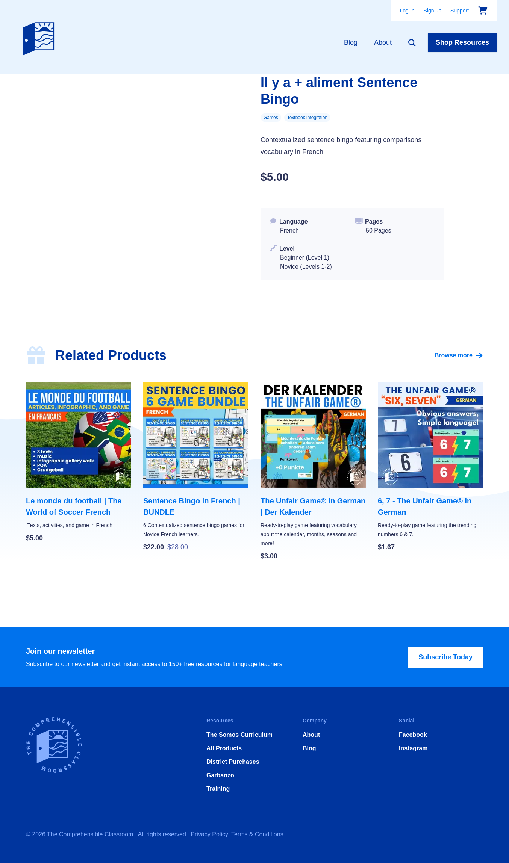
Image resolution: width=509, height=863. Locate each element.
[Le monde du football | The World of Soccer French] (78, 462)
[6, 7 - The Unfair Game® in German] (430, 467)
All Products (224, 748)
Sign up (432, 11)
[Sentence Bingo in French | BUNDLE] (195, 467)
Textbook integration (307, 117)
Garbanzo (220, 775)
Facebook (413, 735)
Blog (351, 42)
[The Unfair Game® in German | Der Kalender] (313, 471)
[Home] (40, 37)
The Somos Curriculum (239, 735)
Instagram (413, 748)
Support (459, 11)
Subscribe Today (445, 657)
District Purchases (232, 762)
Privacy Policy (209, 834)
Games (271, 117)
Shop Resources (462, 42)
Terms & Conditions (257, 834)
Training (218, 789)
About (383, 42)
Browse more (459, 355)
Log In (407, 11)
